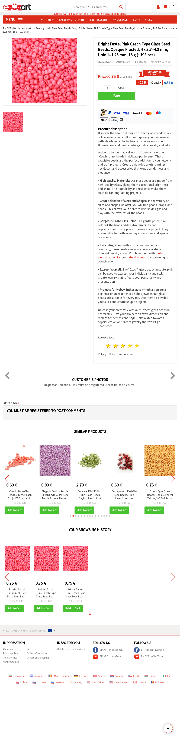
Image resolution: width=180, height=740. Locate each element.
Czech (134, 675)
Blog (136, 19)
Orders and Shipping (38, 657)
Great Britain (96, 682)
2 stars (115, 345)
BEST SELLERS (98, 19)
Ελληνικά (36, 676)
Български (16, 676)
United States (119, 682)
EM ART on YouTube (107, 656)
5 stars (137, 345)
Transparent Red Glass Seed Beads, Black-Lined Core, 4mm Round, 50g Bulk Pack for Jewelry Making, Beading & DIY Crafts (125, 495)
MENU (14, 19)
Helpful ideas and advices (71, 649)
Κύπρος (75, 682)
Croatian (117, 675)
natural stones (136, 257)
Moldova (157, 682)
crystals (117, 257)
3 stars (122, 345)
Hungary (151, 675)
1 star (108, 345)
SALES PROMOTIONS (71, 19)
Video (149, 19)
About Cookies (11, 661)
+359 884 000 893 (114, 14)
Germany (81, 675)
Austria (99, 675)
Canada (139, 682)
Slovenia (57, 682)
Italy (167, 675)
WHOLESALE (120, 19)
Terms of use (10, 657)
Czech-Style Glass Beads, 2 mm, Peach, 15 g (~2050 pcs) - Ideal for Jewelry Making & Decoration (20, 495)
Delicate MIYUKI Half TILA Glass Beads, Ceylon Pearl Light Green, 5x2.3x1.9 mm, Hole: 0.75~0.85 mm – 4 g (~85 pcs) (90, 495)
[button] (70, 516)
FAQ (29, 649)
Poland (22, 682)
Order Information (37, 653)
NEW (51, 19)
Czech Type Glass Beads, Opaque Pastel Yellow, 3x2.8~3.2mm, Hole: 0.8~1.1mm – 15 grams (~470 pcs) (160, 495)
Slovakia (39, 682)
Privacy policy (10, 653)
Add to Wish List (161, 61)
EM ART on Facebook (108, 650)
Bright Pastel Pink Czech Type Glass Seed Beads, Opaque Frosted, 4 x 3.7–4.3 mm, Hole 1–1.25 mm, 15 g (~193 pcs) (17, 593)
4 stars (130, 345)
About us (8, 649)
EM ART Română (58, 676)
